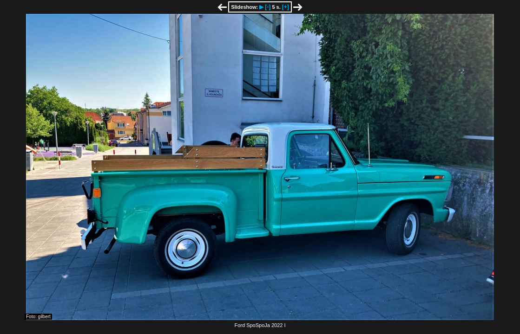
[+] (285, 7)
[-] (267, 7)
